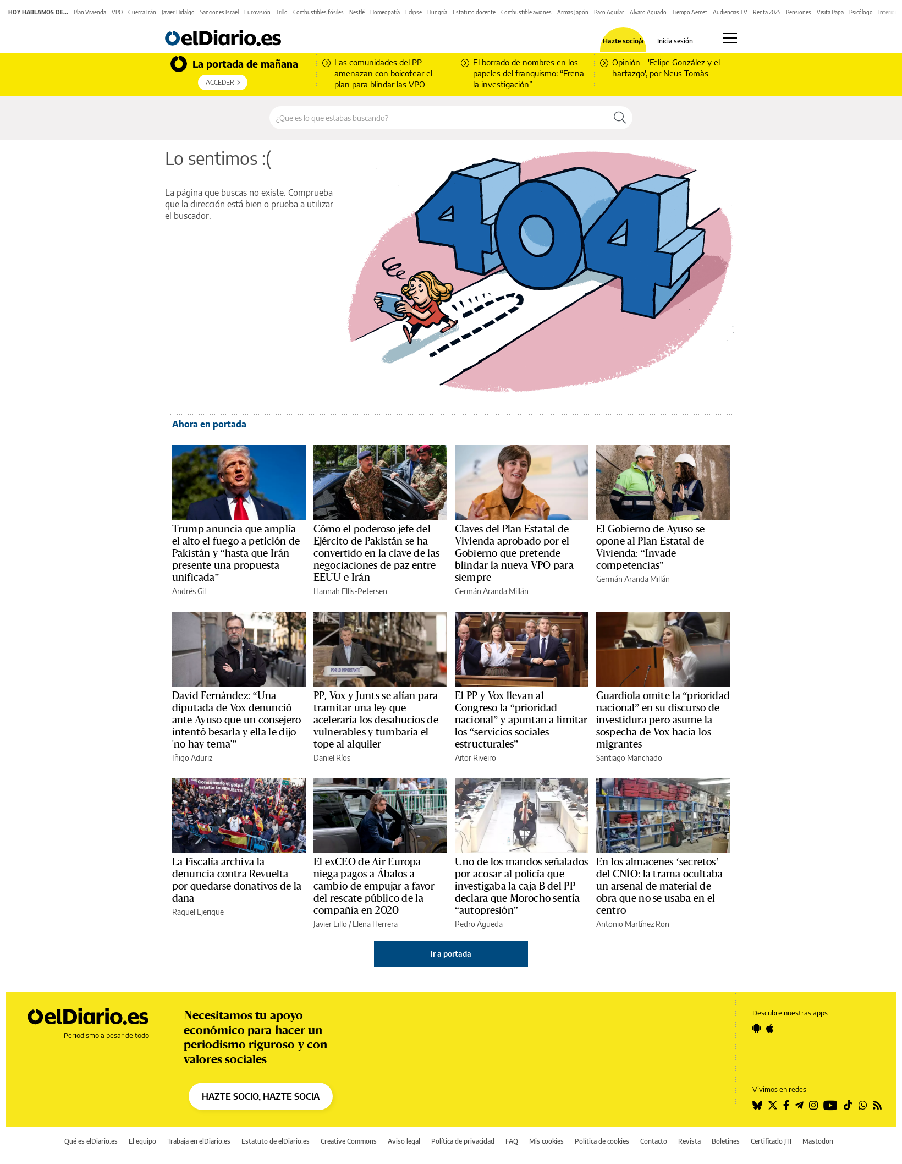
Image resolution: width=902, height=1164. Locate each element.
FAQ (511, 1141)
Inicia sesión (675, 41)
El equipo (142, 1141)
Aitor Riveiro (475, 757)
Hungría (437, 12)
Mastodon (817, 1141)
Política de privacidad (462, 1141)
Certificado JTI (771, 1141)
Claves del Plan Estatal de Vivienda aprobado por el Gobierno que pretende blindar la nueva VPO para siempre (514, 553)
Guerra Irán (142, 12)
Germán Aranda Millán (492, 591)
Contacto (653, 1141)
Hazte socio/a (623, 41)
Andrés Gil (189, 591)
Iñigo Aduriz (192, 757)
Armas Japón (572, 12)
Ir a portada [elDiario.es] (451, 953)
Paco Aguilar (609, 12)
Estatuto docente (474, 12)
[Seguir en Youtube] (830, 1105)
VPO (117, 12)
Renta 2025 (766, 12)
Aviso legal (404, 1141)
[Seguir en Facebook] (786, 1105)
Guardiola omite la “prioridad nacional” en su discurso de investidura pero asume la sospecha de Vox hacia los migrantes (663, 720)
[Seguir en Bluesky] (757, 1105)
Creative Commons (349, 1141)
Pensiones (798, 12)
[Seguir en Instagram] (813, 1105)
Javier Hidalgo (178, 12)
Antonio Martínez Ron (632, 924)
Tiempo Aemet (689, 12)
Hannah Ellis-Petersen (350, 591)
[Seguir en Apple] (770, 1028)
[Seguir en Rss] (877, 1105)
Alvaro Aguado (648, 12)
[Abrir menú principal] (730, 38)
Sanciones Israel (219, 12)
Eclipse (413, 12)
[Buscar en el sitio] (439, 117)
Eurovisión (257, 12)
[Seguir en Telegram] (799, 1105)
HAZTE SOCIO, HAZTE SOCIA (261, 1096)
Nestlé (357, 12)
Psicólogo (861, 12)
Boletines (726, 1141)
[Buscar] (619, 117)
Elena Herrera (375, 924)
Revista (689, 1141)
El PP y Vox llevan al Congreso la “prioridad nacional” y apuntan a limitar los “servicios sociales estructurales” (521, 720)
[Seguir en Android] (756, 1028)
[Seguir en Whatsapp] (863, 1105)
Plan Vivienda (90, 12)
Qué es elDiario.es (91, 1141)
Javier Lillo (330, 924)
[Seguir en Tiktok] (848, 1105)
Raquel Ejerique (198, 911)
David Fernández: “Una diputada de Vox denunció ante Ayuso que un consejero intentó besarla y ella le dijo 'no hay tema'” (236, 720)
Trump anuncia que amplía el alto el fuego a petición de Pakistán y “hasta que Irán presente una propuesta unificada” (236, 553)
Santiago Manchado (629, 757)
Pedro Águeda (479, 924)
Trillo (282, 12)
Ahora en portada (209, 424)
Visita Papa (830, 12)
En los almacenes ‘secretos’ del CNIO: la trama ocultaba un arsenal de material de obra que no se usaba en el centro (659, 886)
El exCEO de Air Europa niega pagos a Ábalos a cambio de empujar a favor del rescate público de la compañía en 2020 (374, 886)
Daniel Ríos (332, 757)
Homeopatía (385, 12)
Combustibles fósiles (318, 12)
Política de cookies (602, 1141)
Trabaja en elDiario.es (198, 1141)
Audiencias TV (730, 12)
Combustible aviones (526, 12)
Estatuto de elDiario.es (275, 1141)
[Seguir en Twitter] (773, 1105)
